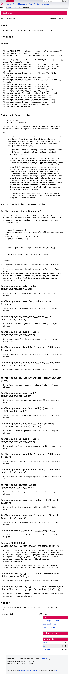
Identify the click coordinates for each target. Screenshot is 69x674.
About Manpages (20, 4)
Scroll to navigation (10, 13)
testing (9, 7)
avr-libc (15, 7)
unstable (46, 649)
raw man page (49, 627)
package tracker (49, 624)
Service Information (41, 4)
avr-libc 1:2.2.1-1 (44, 659)
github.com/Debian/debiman (28, 670)
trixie (45, 643)
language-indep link (51, 621)
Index (9, 4)
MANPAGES (9, 1)
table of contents (51, 633)
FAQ (30, 4)
